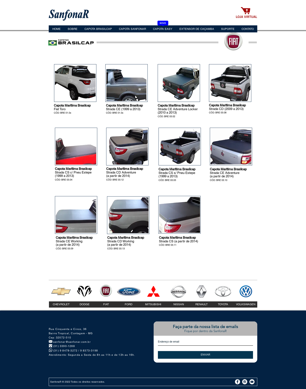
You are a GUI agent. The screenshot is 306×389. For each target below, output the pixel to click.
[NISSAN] (178, 304)
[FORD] (128, 304)
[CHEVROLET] (61, 304)
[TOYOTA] (223, 304)
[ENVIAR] (205, 355)
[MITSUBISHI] (153, 304)
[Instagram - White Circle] (244, 381)
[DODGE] (84, 304)
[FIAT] (106, 304)
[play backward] (60, 83)
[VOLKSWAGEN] (245, 304)
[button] (79, 83)
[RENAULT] (201, 304)
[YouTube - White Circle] (252, 381)
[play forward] (90, 83)
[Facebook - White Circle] (237, 381)
